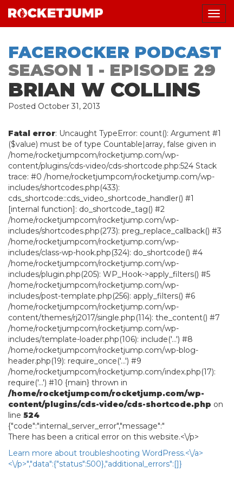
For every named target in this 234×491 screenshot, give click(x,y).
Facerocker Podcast (115, 52)
